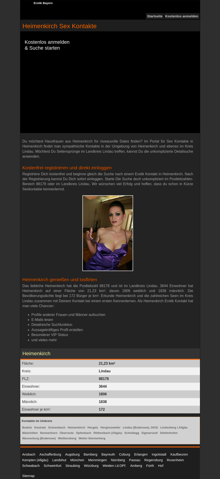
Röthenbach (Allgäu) (107, 433)
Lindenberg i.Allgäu (174, 427)
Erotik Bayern (43, 3)
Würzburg (91, 465)
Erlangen (141, 454)
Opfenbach (83, 433)
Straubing (72, 465)
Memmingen (97, 460)
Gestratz (40, 427)
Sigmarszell (149, 433)
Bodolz (27, 427)
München (77, 460)
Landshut (59, 460)
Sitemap (28, 476)
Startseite (154, 16)
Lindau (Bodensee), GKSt (140, 427)
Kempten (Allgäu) (35, 460)
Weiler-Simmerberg (92, 438)
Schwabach (31, 465)
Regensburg (153, 460)
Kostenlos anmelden (181, 16)
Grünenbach (57, 427)
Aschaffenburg (50, 454)
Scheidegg (131, 433)
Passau (134, 460)
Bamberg (91, 454)
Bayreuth (108, 454)
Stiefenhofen (169, 433)
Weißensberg (67, 438)
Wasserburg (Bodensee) (39, 438)
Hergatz (92, 427)
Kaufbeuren (179, 454)
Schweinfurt (52, 465)
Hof (160, 465)
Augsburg (72, 454)
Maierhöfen (30, 433)
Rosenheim (175, 460)
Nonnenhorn (48, 433)
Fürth (150, 465)
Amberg (136, 465)
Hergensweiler (110, 427)
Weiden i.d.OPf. (114, 465)
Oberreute (67, 433)
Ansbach (28, 454)
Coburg (124, 454)
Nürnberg (118, 460)
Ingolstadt (159, 454)
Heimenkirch (76, 427)
